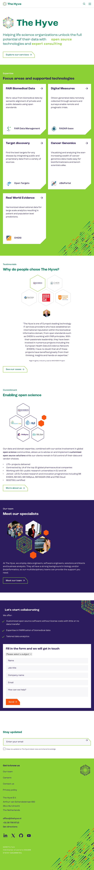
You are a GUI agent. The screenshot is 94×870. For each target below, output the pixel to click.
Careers (7, 778)
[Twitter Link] (15, 837)
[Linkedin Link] (7, 837)
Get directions (10, 827)
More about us (15, 488)
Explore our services (19, 55)
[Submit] (86, 740)
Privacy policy (10, 790)
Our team (8, 772)
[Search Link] (84, 4)
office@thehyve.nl (12, 819)
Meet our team (15, 580)
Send (13, 702)
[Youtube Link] (30, 837)
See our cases (15, 369)
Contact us (8, 784)
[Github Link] (22, 837)
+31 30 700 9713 (11, 823)
